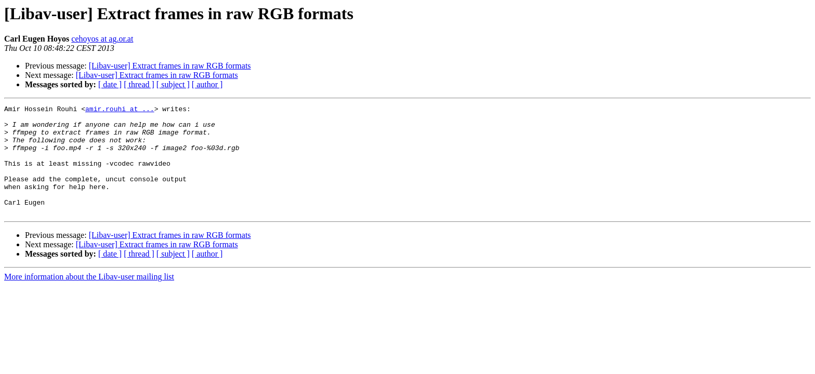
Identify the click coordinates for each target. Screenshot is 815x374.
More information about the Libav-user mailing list (89, 298)
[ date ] (110, 84)
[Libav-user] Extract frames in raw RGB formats (170, 65)
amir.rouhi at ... (119, 110)
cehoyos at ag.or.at (102, 38)
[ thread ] (139, 84)
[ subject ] (173, 84)
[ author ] (207, 84)
